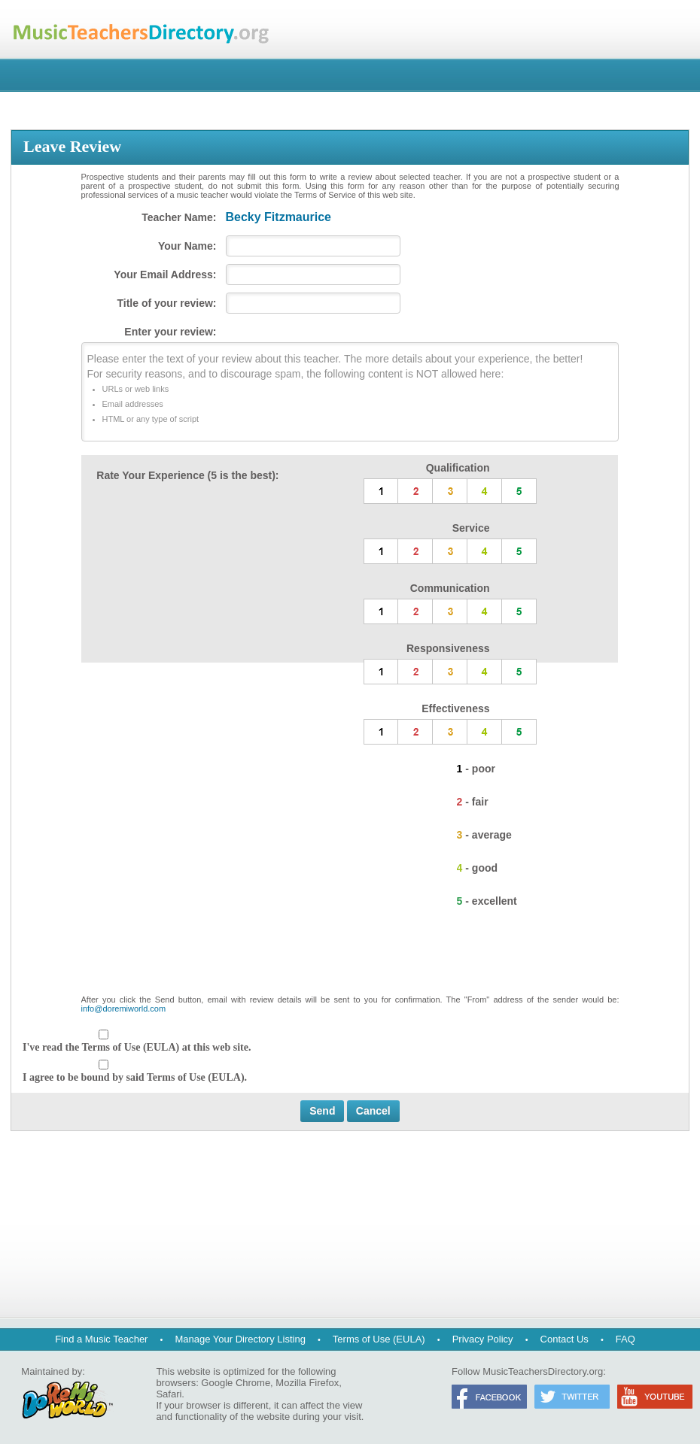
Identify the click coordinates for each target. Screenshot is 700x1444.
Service (471, 528)
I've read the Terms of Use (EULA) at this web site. (137, 1047)
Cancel (373, 1111)
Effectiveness (455, 708)
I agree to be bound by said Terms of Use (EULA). (135, 1077)
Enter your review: (170, 332)
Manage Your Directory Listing (240, 1339)
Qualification (458, 468)
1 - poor (476, 769)
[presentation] (350, 958)
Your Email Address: (165, 274)
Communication (450, 588)
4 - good (477, 868)
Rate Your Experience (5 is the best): (187, 475)
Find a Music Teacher (101, 1339)
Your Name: (187, 246)
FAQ (625, 1339)
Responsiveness (448, 648)
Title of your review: (167, 303)
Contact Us (564, 1339)
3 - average (484, 835)
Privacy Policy (482, 1339)
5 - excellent (487, 901)
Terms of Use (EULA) (379, 1339)
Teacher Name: (179, 217)
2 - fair (472, 802)
